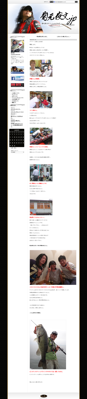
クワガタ (14, 100)
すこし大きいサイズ (51, 2)
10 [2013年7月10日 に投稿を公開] (14, 137)
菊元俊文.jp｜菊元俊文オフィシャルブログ (43, 19)
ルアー (13, 96)
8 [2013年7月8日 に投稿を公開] (10, 137)
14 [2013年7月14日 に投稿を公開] (23, 137)
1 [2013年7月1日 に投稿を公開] (10, 134)
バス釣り (14, 93)
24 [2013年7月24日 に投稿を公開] (14, 142)
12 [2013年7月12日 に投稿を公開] (18, 137)
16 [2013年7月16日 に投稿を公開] (12, 139)
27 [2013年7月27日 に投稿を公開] (21, 142)
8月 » (15, 147)
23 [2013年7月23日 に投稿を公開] (12, 142)
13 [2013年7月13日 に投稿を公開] (21, 137)
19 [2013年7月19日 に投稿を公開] (18, 139)
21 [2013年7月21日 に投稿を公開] (23, 139)
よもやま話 (14, 99)
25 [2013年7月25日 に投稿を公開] (16, 142)
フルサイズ (52, 2)
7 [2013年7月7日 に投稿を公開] (23, 134)
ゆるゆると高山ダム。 (16, 120)
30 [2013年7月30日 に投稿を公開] (12, 145)
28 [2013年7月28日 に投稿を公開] (23, 142)
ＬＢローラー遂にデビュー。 (63, 36)
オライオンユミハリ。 (16, 109)
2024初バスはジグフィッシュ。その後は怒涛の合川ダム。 (17, 125)
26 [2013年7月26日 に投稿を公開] (18, 142)
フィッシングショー (16, 97)
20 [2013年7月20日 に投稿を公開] (21, 139)
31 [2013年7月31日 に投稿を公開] (14, 145)
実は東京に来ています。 (42, 36)
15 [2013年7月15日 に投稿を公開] (10, 139)
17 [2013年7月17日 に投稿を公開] (14, 139)
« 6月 (12, 147)
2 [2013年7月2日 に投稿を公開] (12, 134)
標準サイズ (49, 2)
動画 (13, 102)
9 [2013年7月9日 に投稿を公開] (12, 137)
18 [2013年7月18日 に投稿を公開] (16, 139)
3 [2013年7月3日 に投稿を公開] (14, 134)
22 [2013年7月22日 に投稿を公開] (10, 142)
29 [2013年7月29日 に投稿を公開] (10, 145)
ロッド (13, 94)
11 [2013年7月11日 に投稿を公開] (16, 137)
